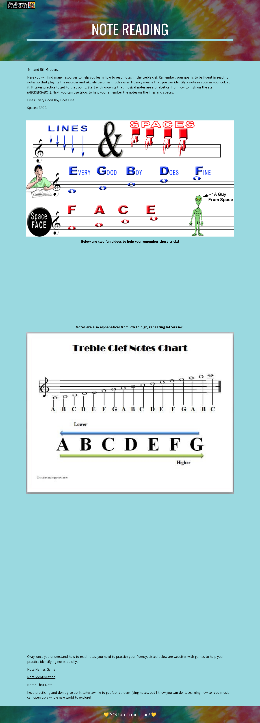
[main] (130, 31)
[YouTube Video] (94, 284)
